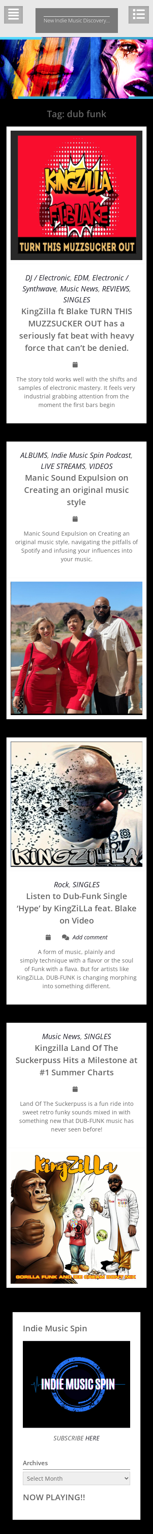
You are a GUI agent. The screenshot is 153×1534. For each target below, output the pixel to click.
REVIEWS (115, 288)
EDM (81, 277)
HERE (92, 1438)
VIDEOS (101, 466)
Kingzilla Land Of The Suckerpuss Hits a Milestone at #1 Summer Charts (76, 1060)
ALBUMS (33, 455)
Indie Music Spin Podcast (91, 455)
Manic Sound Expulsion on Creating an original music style (76, 490)
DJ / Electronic (47, 277)
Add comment (90, 937)
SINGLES (76, 299)
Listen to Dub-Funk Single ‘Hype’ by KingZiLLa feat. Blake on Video (77, 908)
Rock (61, 884)
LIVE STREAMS (63, 466)
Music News (79, 288)
